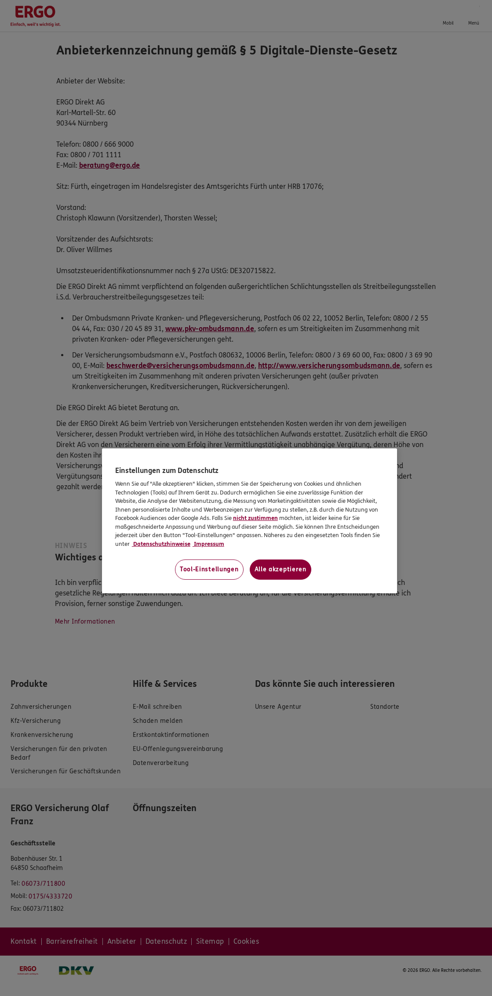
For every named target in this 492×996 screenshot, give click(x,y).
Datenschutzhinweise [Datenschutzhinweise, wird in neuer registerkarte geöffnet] (161, 544)
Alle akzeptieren (280, 569)
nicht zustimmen (255, 518)
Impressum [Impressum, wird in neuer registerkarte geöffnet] (208, 544)
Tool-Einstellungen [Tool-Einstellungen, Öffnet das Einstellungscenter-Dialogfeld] (209, 569)
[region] (249, 521)
